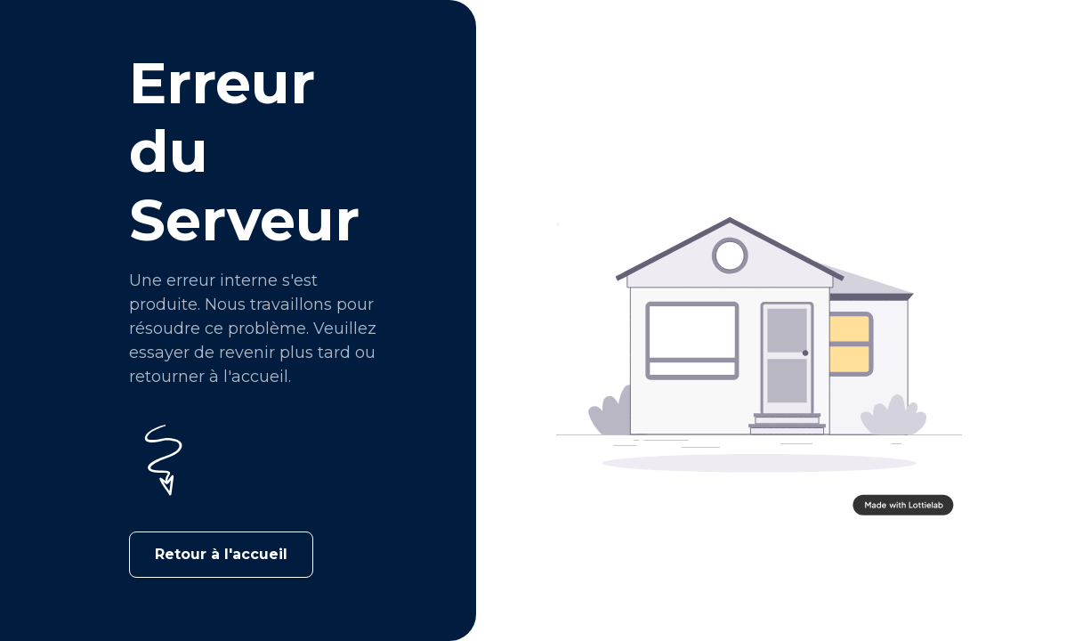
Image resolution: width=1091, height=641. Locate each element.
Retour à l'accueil (221, 554)
